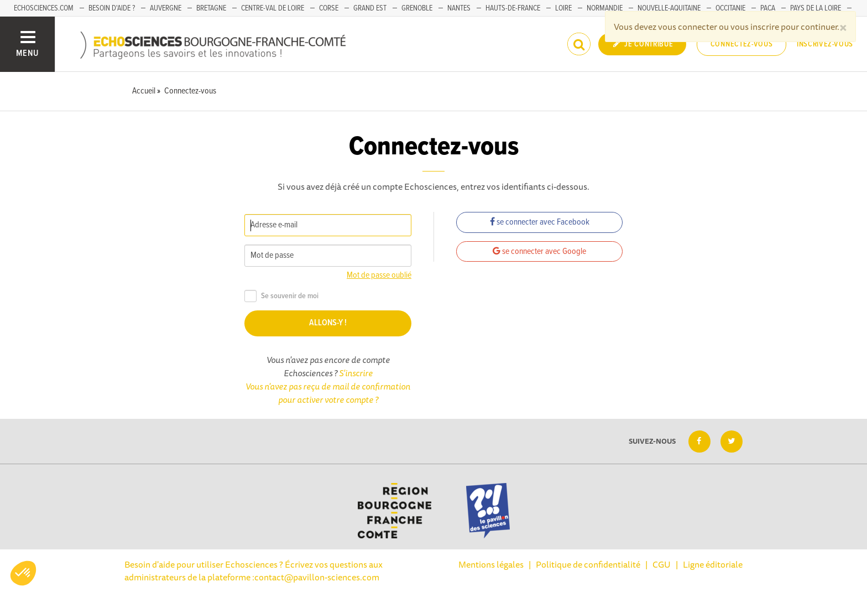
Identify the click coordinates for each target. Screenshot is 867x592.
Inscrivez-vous (825, 44)
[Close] (843, 26)
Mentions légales (491, 564)
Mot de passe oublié (379, 275)
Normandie (605, 8)
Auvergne (165, 8)
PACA (767, 8)
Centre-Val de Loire (272, 8)
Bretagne (211, 8)
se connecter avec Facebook (539, 222)
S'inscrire (356, 373)
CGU (661, 564)
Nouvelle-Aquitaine (669, 8)
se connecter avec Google (539, 251)
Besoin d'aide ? (111, 8)
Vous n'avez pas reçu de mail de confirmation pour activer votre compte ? (328, 393)
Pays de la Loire (815, 8)
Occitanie (730, 8)
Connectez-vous (742, 44)
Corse (328, 8)
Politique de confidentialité (588, 564)
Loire (563, 8)
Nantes (459, 8)
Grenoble (416, 8)
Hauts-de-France (512, 8)
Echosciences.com (44, 8)
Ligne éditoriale (713, 564)
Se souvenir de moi (281, 296)
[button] (23, 573)
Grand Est (370, 8)
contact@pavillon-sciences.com (316, 577)
